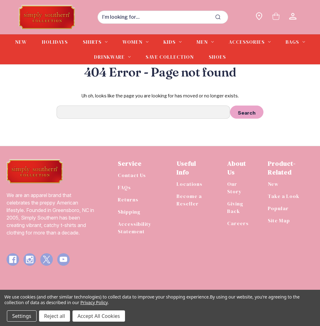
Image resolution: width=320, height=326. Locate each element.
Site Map (279, 220)
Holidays (55, 41)
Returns (128, 199)
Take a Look (283, 196)
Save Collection (170, 56)
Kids (172, 41)
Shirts (95, 41)
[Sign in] (292, 17)
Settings (21, 316)
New (21, 41)
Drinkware (112, 56)
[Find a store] (259, 17)
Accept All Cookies (99, 316)
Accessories (250, 41)
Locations (189, 183)
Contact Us (132, 175)
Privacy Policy (94, 302)
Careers (238, 223)
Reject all (54, 316)
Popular (278, 208)
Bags (295, 41)
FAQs (124, 187)
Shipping (129, 211)
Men (205, 41)
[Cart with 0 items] (276, 17)
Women (135, 41)
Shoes (217, 56)
